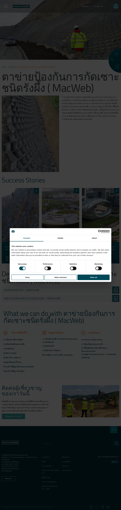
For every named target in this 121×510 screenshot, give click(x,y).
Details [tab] (60, 238)
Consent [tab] (26, 238)
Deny (27, 277)
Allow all (93, 277)
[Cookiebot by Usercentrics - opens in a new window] (100, 231)
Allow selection (60, 277)
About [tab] (94, 238)
